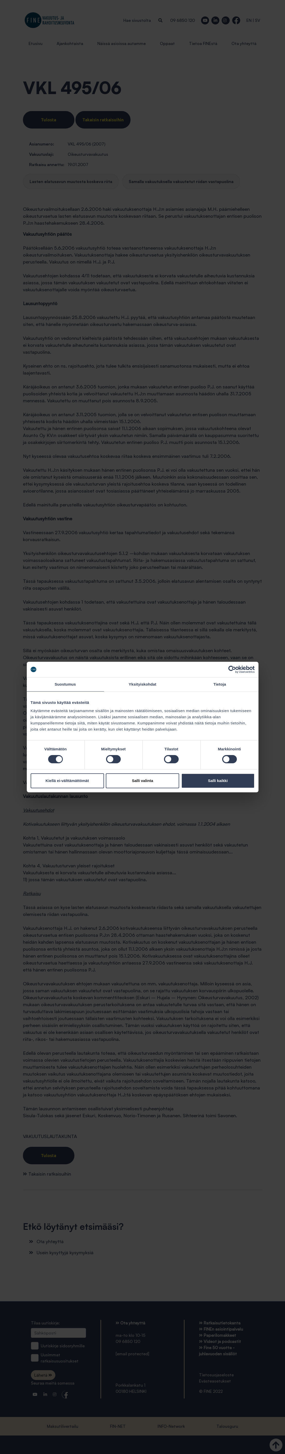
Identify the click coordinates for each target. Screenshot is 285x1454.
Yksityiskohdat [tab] (142, 684)
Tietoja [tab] (219, 684)
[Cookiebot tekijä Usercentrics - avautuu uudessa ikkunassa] (232, 669)
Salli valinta (142, 780)
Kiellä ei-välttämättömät (67, 780)
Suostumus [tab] (65, 684)
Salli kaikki (218, 780)
